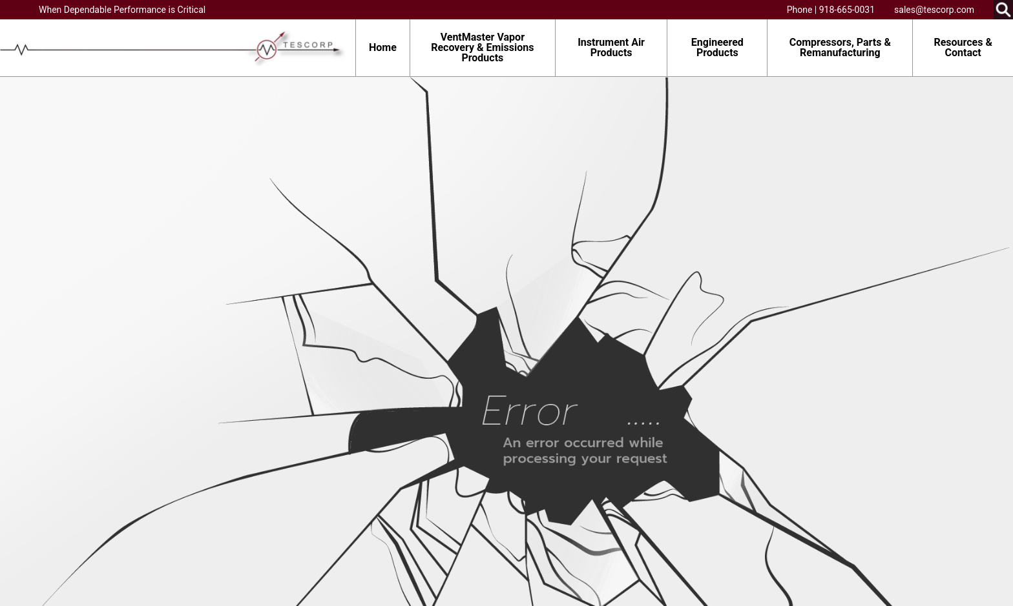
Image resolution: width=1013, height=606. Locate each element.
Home (383, 47)
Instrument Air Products (611, 47)
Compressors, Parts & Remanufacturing (840, 47)
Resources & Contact (963, 47)
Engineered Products (717, 47)
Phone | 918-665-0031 (831, 9)
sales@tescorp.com (934, 9)
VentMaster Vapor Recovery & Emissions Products (482, 47)
